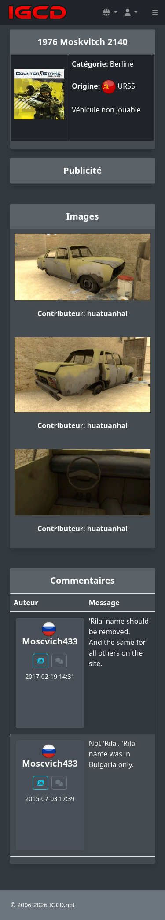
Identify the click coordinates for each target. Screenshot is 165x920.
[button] (110, 12)
